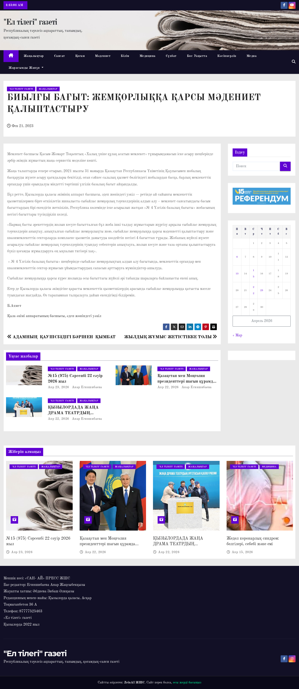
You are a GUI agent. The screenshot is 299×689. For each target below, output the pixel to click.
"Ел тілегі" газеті (30, 22)
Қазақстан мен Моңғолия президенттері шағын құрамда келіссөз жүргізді (186, 381)
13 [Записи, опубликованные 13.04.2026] (237, 273)
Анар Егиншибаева (86, 387)
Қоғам (80, 56)
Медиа (252, 56)
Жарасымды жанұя (26, 67)
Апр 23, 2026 (58, 387)
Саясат (59, 56)
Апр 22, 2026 (168, 387)
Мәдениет (102, 56)
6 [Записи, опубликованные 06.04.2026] (237, 257)
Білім (125, 56)
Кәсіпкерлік (226, 56)
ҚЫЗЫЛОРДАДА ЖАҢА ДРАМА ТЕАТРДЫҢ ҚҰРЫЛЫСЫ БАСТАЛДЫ (74, 413)
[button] (294, 62)
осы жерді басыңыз (187, 682)
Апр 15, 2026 (242, 552)
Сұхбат (171, 56)
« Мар (237, 335)
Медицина (148, 56)
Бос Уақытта (197, 56)
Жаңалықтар (34, 56)
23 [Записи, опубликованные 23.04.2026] (261, 290)
